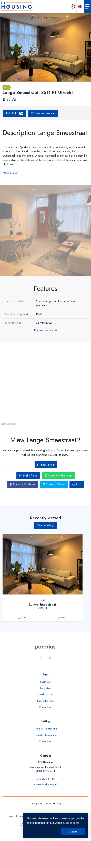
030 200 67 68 (45, 779)
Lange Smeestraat (51, 17)
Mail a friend (28, 476)
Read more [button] (72, 822)
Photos (15, 113)
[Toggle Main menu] (87, 6)
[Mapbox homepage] (8, 424)
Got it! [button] (73, 831)
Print (76, 484)
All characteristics (46, 330)
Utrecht (38, 17)
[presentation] (41, 657)
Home (11, 816)
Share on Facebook (22, 484)
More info (10, 173)
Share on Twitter (54, 484)
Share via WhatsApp (58, 476)
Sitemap (20, 816)
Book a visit (45, 465)
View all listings (45, 525)
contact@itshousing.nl (45, 784)
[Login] (72, 6)
